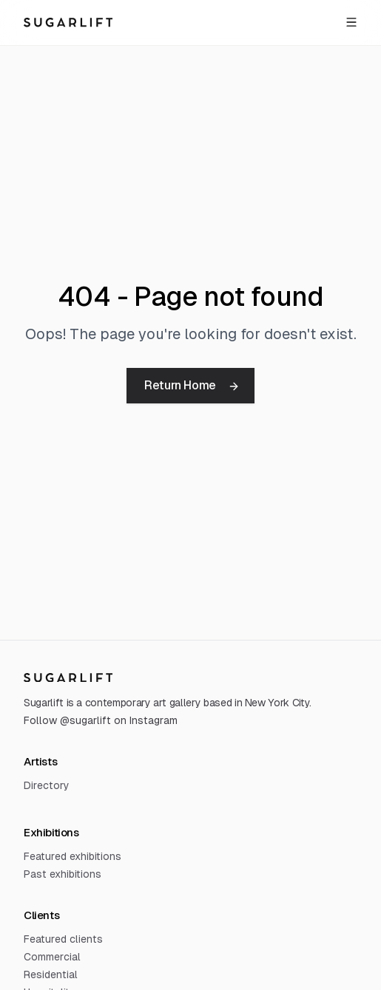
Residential (51, 974)
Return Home (192, 385)
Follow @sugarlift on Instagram (101, 720)
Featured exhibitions (72, 856)
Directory (47, 785)
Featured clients (63, 939)
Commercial (52, 957)
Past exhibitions (62, 874)
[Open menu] (351, 22)
